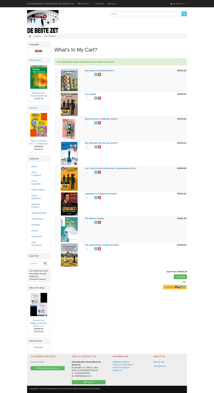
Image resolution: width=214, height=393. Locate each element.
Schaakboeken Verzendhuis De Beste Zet (50, 3)
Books (34, 166)
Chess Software (38, 190)
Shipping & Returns (121, 362)
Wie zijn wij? (159, 362)
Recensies (38, 347)
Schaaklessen (160, 366)
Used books (36, 236)
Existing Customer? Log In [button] (47, 368)
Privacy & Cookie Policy (123, 365)
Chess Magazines (36, 197)
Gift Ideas (35, 225)
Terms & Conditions (121, 367)
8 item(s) (84, 4)
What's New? (35, 60)
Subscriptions (37, 219)
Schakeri (96, 389)
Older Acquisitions (36, 243)
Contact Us (117, 370)
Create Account (37, 362)
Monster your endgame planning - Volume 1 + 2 (38, 323)
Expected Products (35, 205)
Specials (33, 108)
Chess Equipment (36, 182)
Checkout (99, 4)
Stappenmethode (38, 213)
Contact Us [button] (88, 382)
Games (34, 230)
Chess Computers (36, 173)
